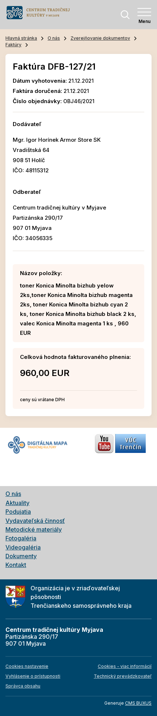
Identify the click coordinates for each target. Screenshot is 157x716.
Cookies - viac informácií (125, 666)
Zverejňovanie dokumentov (100, 38)
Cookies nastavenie (26, 666)
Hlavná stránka (21, 38)
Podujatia (18, 511)
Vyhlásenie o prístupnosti (32, 676)
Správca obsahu (22, 686)
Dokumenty (21, 556)
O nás (54, 38)
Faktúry (13, 44)
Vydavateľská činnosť (35, 520)
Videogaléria (23, 547)
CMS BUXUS (138, 703)
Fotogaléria (20, 538)
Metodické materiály (33, 529)
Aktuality (17, 502)
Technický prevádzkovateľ (123, 676)
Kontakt (15, 564)
